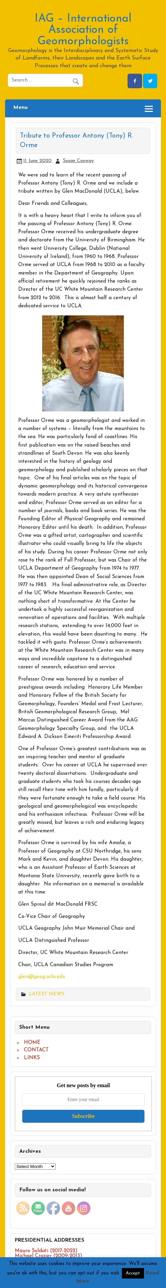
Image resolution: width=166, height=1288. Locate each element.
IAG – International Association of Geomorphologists (83, 30)
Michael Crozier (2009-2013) (48, 1256)
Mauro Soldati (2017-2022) (46, 1251)
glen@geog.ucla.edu (41, 976)
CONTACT (36, 1050)
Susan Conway (78, 160)
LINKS (32, 1057)
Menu (20, 107)
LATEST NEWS (46, 994)
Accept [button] (133, 1273)
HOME (32, 1042)
